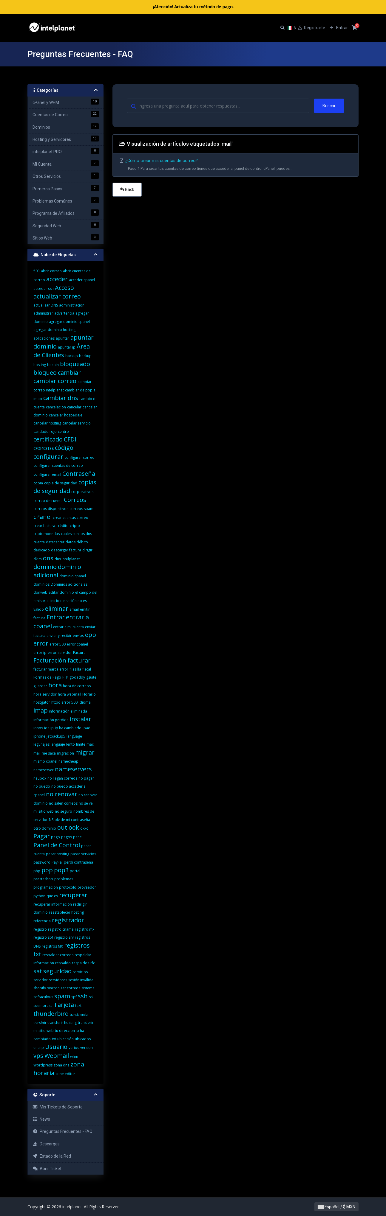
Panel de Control (56, 845)
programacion (45, 887)
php (36, 870)
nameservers (73, 769)
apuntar (62, 338)
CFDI (70, 439)
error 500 (58, 644)
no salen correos (63, 803)
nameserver (43, 769)
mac (90, 744)
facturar (79, 660)
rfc (92, 962)
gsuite (91, 677)
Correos (75, 500)
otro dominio (44, 828)
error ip (40, 652)
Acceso (64, 288)
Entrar (56, 617)
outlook (68, 827)
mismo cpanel (45, 761)
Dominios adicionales (69, 584)
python (39, 895)
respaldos (80, 962)
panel (78, 836)
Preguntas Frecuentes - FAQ (62, 1131)
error (40, 643)
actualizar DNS (45, 305)
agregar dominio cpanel (69, 321)
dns (48, 558)
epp (90, 635)
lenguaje (58, 744)
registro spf (43, 937)
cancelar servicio (76, 423)
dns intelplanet (67, 559)
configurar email (47, 474)
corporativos (82, 491)
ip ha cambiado (68, 727)
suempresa (43, 1005)
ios (46, 727)
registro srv (64, 937)
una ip (38, 1047)
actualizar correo (57, 296)
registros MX (52, 946)
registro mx (84, 929)
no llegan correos (62, 778)
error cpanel (77, 644)
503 (36, 270)
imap (40, 710)
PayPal (57, 862)
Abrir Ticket (47, 1168)
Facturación (49, 660)
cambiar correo (54, 381)
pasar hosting (57, 853)
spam (62, 996)
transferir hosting (62, 1022)
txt (54, 1038)
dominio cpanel (72, 576)
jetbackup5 (56, 736)
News (41, 1119)
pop (47, 870)
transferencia (79, 1015)
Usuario (56, 1047)
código (64, 448)
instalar (80, 719)
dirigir (87, 550)
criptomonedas (46, 533)
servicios (80, 971)
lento (70, 744)
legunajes (41, 744)
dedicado (41, 550)
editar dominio (61, 592)
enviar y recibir (59, 635)
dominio (45, 567)
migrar (85, 752)
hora (55, 685)
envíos (78, 635)
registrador (68, 920)
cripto (75, 525)
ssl (91, 996)
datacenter (55, 542)
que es (52, 895)
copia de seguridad (60, 483)
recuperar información (52, 904)
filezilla (75, 669)
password (41, 862)
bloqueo (45, 372)
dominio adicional (57, 571)
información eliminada (68, 711)
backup (71, 355)
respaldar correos (57, 954)
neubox (39, 778)
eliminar (56, 608)
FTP (65, 677)
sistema (88, 987)
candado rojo (45, 431)
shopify (39, 987)
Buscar (329, 105)
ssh (83, 996)
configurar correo (79, 457)
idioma (85, 702)
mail (37, 753)
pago (55, 836)
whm (74, 1056)
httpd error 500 (64, 702)
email (74, 609)
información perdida (51, 719)
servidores (58, 979)
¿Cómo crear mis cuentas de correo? (235, 165)
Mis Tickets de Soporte (58, 1107)
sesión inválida (80, 979)
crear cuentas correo (70, 517)
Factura (79, 652)
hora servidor (45, 694)
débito (82, 542)
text (78, 1005)
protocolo (67, 887)
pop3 (61, 870)
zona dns (61, 1065)
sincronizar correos (63, 987)
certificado (48, 439)
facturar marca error (50, 669)
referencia (42, 920)
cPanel (42, 517)
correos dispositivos (50, 508)
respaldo (63, 962)
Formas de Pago (47, 677)
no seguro (63, 811)
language (74, 736)
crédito (62, 525)
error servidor (60, 652)
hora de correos (77, 685)
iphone (39, 736)
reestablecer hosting (66, 912)
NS (51, 819)
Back (127, 189)
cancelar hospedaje (65, 415)
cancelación (56, 407)
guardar (40, 685)
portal (75, 870)
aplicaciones (44, 338)
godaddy (77, 677)
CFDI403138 (43, 448)
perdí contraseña (78, 862)
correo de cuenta (48, 500)
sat (37, 971)
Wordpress (43, 1065)
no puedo (41, 786)
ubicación (65, 1038)
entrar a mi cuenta (68, 626)
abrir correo (51, 270)
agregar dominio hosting (54, 329)
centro (63, 431)
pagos (66, 836)
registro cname (61, 929)
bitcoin (53, 364)
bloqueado (75, 364)
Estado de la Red (52, 1156)
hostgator (41, 702)
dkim (37, 559)
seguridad (57, 971)
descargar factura (66, 550)
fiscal (86, 669)
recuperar (73, 895)
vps (38, 1056)
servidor (40, 979)
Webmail (56, 1056)
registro (40, 929)
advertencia (64, 313)
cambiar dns (60, 398)
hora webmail (69, 694)
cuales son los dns (76, 533)
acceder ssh (43, 288)
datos (70, 542)
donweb (40, 592)
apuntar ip (66, 347)
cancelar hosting (47, 423)
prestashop (43, 878)
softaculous (43, 996)
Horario (89, 694)
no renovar (61, 794)
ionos (38, 727)
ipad (86, 727)
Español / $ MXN (336, 1206)
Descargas (46, 1144)
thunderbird (51, 1014)
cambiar (69, 372)
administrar (43, 313)
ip (52, 727)
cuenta (39, 542)
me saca (49, 753)
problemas (63, 878)
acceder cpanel (82, 279)
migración (65, 753)
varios (74, 1047)
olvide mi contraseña (72, 819)
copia (38, 483)
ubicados (83, 1038)
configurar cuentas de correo (58, 465)
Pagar (41, 836)
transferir (39, 1023)
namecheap (68, 761)
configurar (48, 456)
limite (80, 744)
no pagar (86, 778)
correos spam (81, 508)
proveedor (87, 887)
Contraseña (78, 473)
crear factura (44, 525)
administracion (71, 305)
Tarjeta (64, 1005)
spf (74, 996)
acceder (57, 279)
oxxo (84, 828)
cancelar (74, 407)
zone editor (65, 1073)
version (86, 1047)
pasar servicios (83, 853)
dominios (41, 584)
